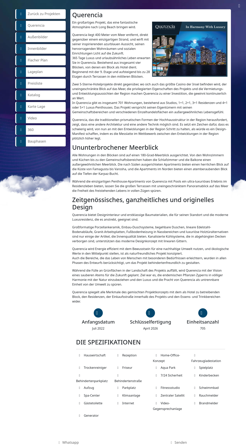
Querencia (30, 26)
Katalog (28, 95)
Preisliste (29, 83)
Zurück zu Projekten (38, 14)
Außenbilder (32, 37)
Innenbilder (31, 49)
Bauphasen (31, 141)
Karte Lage (30, 107)
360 (25, 130)
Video (26, 118)
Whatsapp (68, 442)
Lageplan (29, 72)
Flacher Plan (32, 60)
